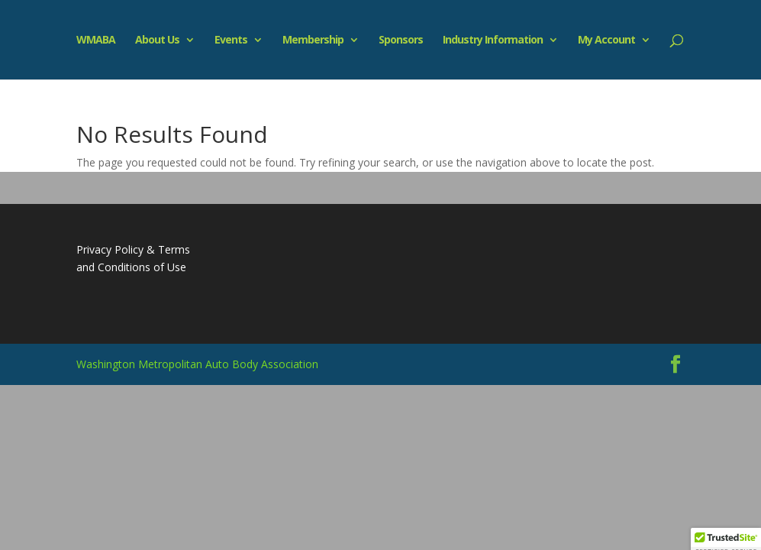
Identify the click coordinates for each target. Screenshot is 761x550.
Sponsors (401, 40)
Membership (312, 40)
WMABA (95, 40)
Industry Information (493, 40)
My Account (606, 40)
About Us (157, 40)
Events (230, 40)
